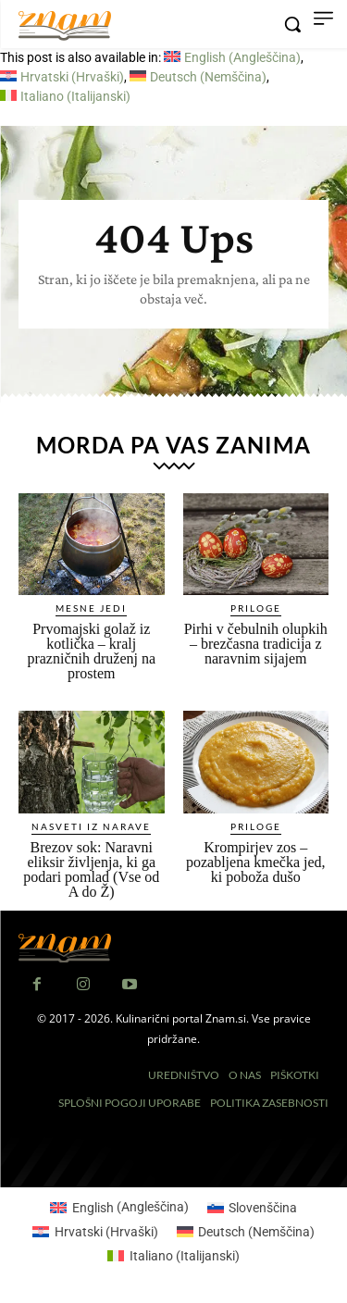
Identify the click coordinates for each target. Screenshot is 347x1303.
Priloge (255, 608)
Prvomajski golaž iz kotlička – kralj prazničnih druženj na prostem (91, 651)
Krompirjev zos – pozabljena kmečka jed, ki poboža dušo (256, 862)
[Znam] (65, 26)
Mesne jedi (91, 608)
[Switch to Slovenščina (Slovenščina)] (252, 1207)
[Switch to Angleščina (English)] (232, 57)
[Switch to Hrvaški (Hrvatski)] (62, 76)
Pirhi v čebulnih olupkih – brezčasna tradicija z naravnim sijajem (256, 643)
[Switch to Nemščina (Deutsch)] (198, 76)
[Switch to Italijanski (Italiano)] (65, 96)
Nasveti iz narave (91, 826)
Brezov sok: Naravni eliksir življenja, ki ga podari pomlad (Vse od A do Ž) (91, 869)
